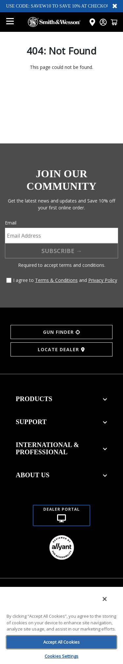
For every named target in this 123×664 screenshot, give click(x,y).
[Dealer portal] (61, 507)
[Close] (104, 599)
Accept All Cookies (61, 642)
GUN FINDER (61, 332)
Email (10, 223)
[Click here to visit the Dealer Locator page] (92, 22)
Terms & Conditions (56, 280)
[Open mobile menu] (10, 22)
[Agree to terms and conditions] (8, 280)
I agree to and (65, 280)
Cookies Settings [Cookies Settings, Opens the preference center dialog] (61, 656)
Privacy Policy (102, 280)
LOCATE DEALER (61, 349)
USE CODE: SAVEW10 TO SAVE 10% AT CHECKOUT (59, 6)
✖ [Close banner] (115, 6)
